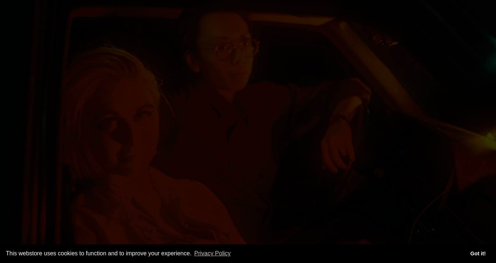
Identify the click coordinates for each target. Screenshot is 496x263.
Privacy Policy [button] (212, 253)
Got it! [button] (478, 253)
